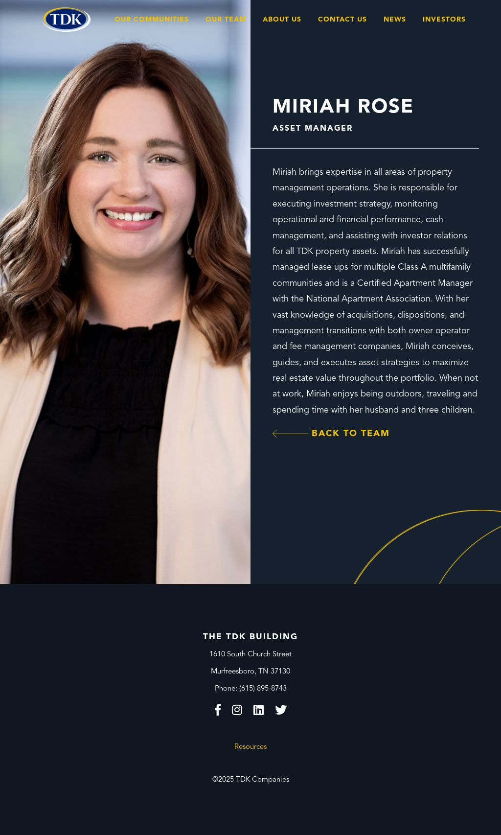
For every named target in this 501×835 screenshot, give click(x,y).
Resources (250, 747)
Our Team (225, 19)
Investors (444, 19)
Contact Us (342, 19)
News (395, 19)
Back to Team (331, 433)
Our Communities (151, 19)
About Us (282, 19)
